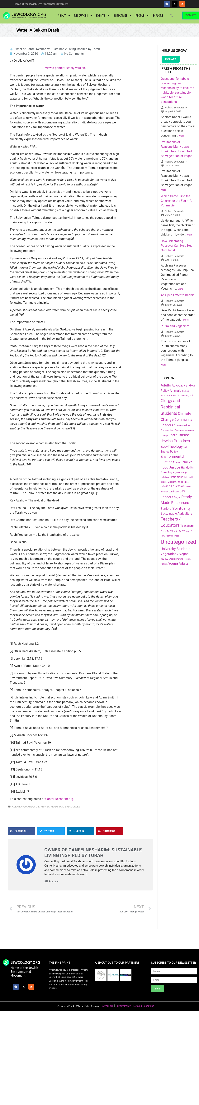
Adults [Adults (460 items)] (166, 385)
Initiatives (122, 15)
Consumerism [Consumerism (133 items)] (167, 430)
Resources (83, 15)
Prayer (45, 806)
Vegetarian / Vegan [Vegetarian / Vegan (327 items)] (174, 554)
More (181, 135)
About (64, 15)
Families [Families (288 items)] (186, 462)
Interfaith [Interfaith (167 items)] (188, 477)
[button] (171, 16)
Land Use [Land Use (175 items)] (173, 491)
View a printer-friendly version (65, 68)
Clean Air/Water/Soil (26, 806)
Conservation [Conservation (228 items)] (182, 425)
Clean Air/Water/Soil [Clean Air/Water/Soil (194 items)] (182, 395)
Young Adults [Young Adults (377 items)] (178, 563)
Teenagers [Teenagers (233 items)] (187, 525)
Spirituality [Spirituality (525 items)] (181, 508)
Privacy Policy (123, 1005)
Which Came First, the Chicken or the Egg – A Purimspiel (176, 200)
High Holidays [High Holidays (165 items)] (180, 472)
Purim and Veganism (175, 326)
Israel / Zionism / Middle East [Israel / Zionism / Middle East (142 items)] (175, 482)
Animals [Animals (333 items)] (175, 390)
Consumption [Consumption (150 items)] (181, 430)
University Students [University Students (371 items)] (175, 549)
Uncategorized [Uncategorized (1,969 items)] (178, 542)
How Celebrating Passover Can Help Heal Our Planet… (177, 245)
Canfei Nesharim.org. (59, 799)
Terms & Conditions (143, 1005)
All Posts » (51, 881)
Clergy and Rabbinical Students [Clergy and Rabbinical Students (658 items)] (170, 407)
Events (103, 15)
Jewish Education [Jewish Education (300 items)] (173, 486)
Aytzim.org (107, 1005)
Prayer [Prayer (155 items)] (177, 497)
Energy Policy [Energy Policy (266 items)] (169, 451)
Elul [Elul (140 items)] (185, 447)
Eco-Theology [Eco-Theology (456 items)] (172, 446)
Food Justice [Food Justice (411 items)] (170, 467)
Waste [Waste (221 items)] (164, 558)
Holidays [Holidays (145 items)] (165, 477)
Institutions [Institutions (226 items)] (176, 477)
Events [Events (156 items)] (176, 462)
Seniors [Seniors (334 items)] (166, 509)
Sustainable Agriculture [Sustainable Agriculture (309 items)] (176, 513)
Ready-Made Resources (65, 806)
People (142, 15)
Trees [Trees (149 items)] (163, 531)
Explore (158, 15)
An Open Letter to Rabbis (177, 295)
